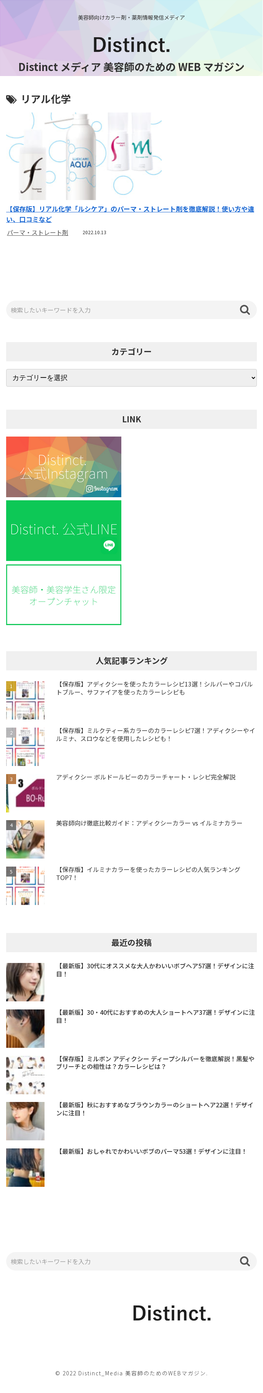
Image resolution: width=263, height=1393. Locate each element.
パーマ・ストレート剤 (37, 232)
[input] (131, 310)
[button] (245, 310)
